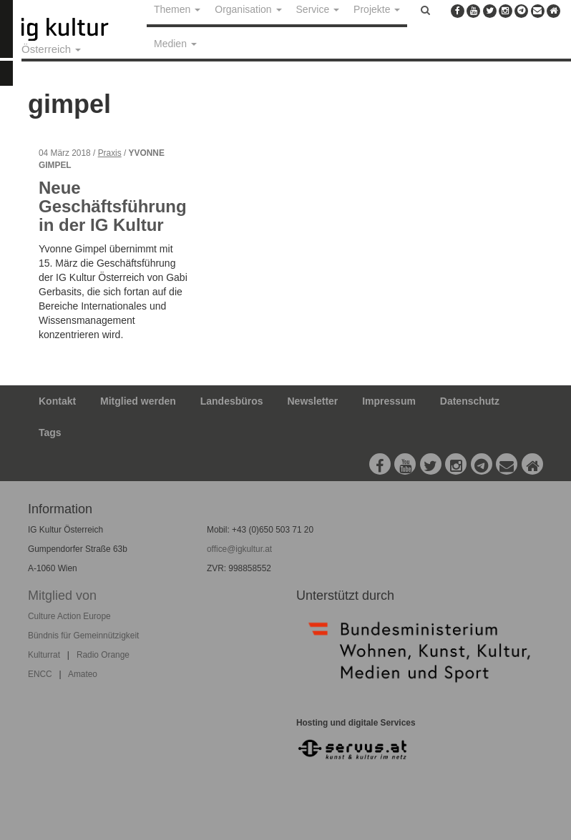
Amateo (82, 674)
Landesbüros (231, 401)
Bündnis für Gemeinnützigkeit (83, 636)
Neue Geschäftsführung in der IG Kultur (113, 206)
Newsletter (313, 401)
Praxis (110, 153)
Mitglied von (62, 595)
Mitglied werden (138, 401)
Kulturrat (44, 655)
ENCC (40, 674)
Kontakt (57, 401)
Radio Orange (103, 655)
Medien (175, 43)
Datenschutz (469, 401)
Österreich (51, 49)
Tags (50, 432)
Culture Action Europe (69, 616)
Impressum (389, 401)
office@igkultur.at (239, 549)
